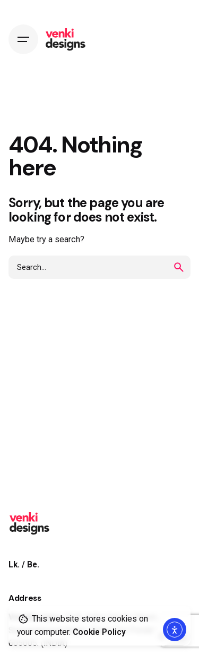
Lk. (14, 565)
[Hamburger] (23, 39)
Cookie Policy (99, 632)
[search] (179, 267)
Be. (33, 565)
